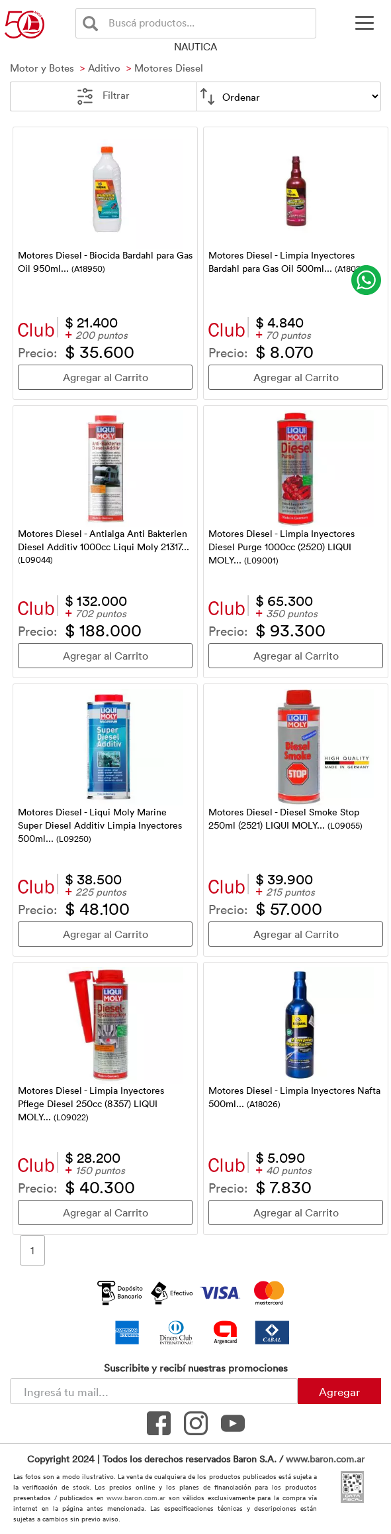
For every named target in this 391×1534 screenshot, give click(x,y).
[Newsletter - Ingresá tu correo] (154, 1391)
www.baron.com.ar (325, 1458)
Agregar (339, 1391)
